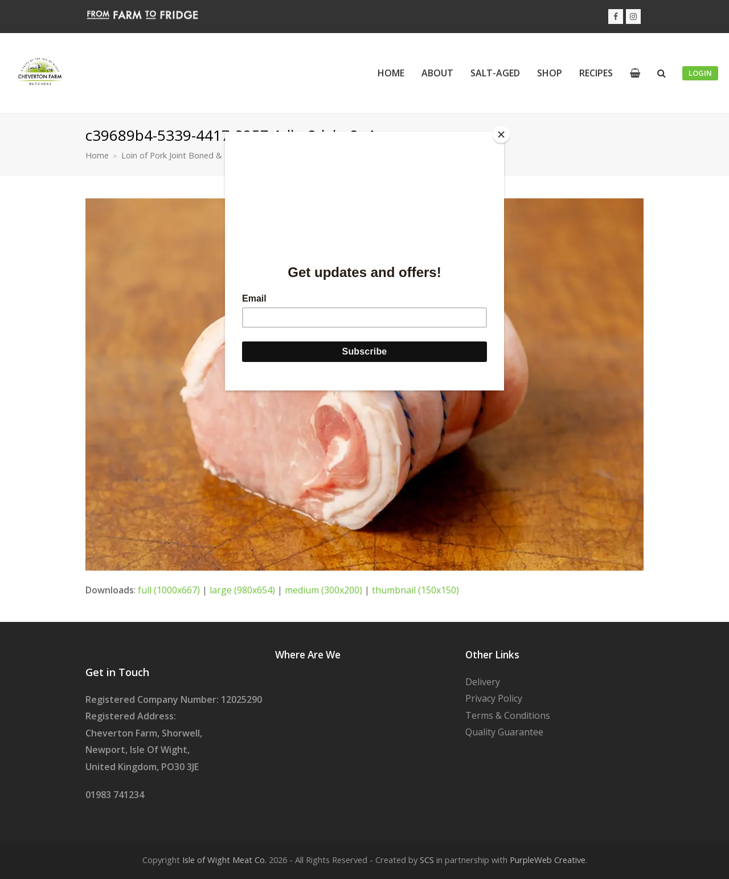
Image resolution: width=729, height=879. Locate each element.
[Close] (501, 134)
